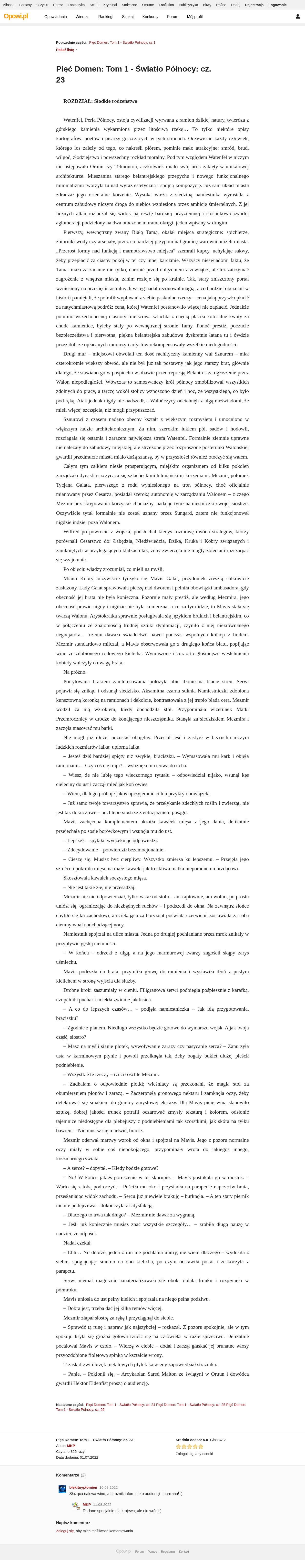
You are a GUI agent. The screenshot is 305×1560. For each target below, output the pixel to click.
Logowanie (278, 5)
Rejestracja (254, 5)
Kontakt (184, 1551)
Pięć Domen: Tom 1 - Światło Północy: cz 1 (122, 42)
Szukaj (127, 17)
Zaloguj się (65, 1531)
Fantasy (25, 5)
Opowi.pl (16, 16)
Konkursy (150, 17)
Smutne (148, 5)
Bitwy (207, 5)
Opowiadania (55, 17)
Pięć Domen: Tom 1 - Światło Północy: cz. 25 (190, 1405)
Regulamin (168, 1551)
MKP (71, 1446)
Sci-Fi (94, 5)
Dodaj (235, 5)
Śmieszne (129, 5)
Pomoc (152, 1551)
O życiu (42, 5)
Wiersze (83, 17)
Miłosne (8, 5)
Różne (221, 5)
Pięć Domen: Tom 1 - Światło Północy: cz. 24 (120, 1405)
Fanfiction (166, 5)
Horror (58, 5)
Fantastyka (76, 5)
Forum (172, 17)
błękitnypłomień (83, 1487)
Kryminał (110, 5)
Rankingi (105, 17)
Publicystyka (188, 5)
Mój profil (195, 17)
